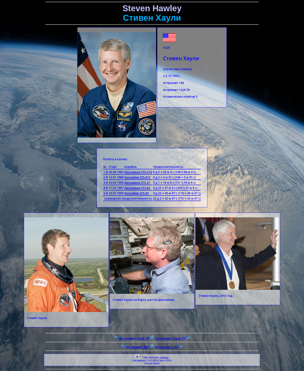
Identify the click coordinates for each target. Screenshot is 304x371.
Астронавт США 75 (131, 338)
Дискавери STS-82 (137, 188)
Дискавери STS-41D (138, 172)
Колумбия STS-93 (136, 193)
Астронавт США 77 (172, 338)
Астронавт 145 (135, 347)
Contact (164, 357)
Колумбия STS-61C (137, 177)
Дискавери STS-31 (137, 183)
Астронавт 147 (169, 347)
